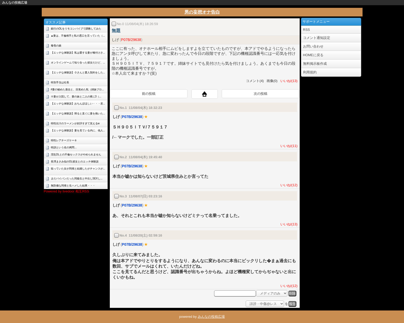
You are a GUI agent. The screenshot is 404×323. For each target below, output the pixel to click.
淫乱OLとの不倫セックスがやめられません (76, 154)
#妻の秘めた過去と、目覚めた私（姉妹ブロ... (77, 89)
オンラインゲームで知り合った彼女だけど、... (78, 62)
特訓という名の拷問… (64, 147)
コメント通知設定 (316, 38)
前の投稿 (148, 94)
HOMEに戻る (313, 55)
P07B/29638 (131, 40)
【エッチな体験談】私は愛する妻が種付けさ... (78, 52)
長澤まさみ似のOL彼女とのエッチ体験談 (75, 161)
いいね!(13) (288, 81)
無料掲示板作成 (315, 64)
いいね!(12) (288, 185)
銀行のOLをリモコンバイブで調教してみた (76, 28)
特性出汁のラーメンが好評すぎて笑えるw (75, 123)
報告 (292, 304)
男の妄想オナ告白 (202, 12)
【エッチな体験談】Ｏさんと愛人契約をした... (78, 72)
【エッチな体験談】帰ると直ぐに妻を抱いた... (78, 113)
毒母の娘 (56, 45)
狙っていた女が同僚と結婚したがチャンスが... (78, 168)
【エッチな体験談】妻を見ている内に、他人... (78, 130)
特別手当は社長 (60, 82)
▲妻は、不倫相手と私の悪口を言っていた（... (78, 35)
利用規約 (310, 72)
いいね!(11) (288, 146)
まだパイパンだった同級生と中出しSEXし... (76, 178)
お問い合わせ (313, 46)
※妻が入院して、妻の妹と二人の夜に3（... (76, 96)
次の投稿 (260, 94)
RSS (306, 30)
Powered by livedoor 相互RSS (66, 191)
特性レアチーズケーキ (64, 140)
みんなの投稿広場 (14, 2)
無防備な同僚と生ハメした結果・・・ (73, 185)
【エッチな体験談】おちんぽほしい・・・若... (78, 103)
